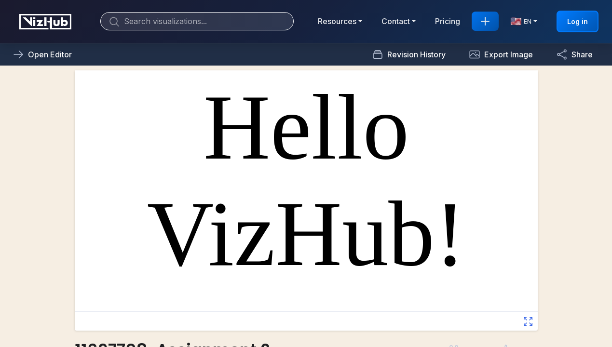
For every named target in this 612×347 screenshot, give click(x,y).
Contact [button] (395, 21)
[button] (501, 54)
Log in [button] (577, 21)
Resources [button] (337, 21)
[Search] (197, 21)
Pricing (447, 21)
